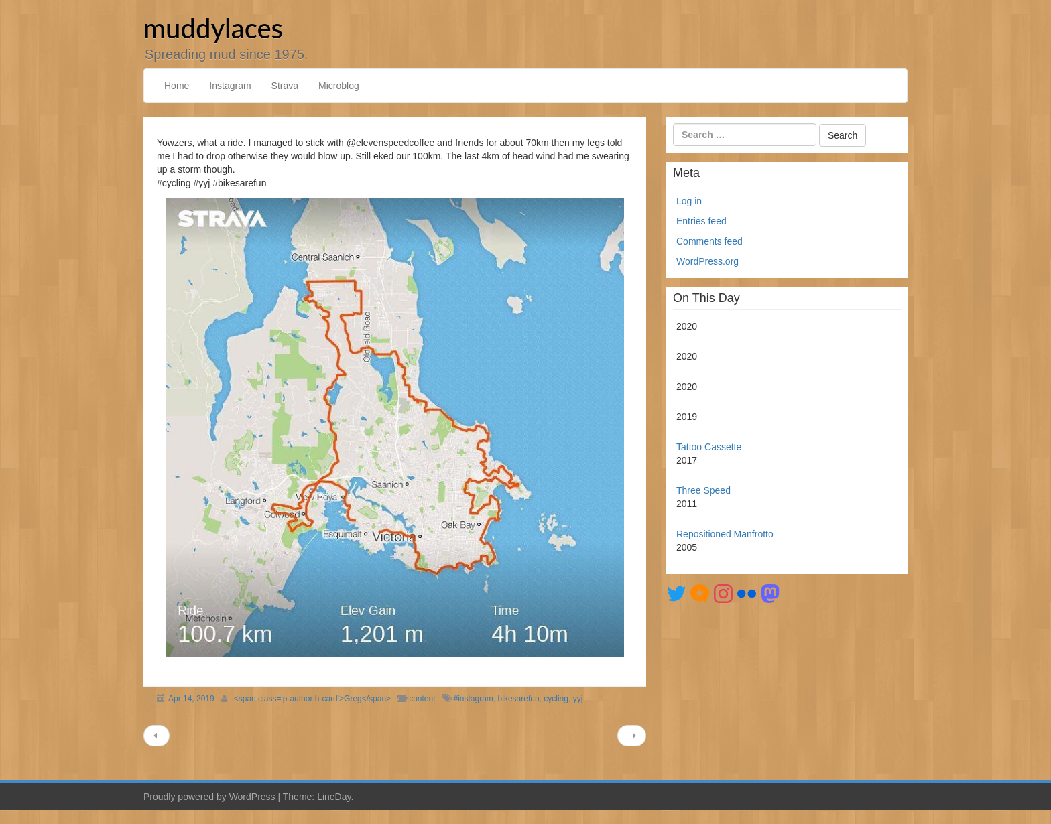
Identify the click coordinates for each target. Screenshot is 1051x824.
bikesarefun (519, 698)
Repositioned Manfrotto (725, 534)
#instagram (473, 698)
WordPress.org (707, 261)
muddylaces (213, 28)
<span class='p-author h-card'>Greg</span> (312, 698)
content (422, 698)
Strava (284, 85)
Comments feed (709, 241)
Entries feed (701, 221)
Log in (689, 201)
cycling (556, 698)
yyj (578, 698)
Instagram (230, 85)
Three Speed (703, 490)
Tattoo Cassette (708, 446)
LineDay (334, 796)
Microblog (338, 85)
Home (176, 85)
